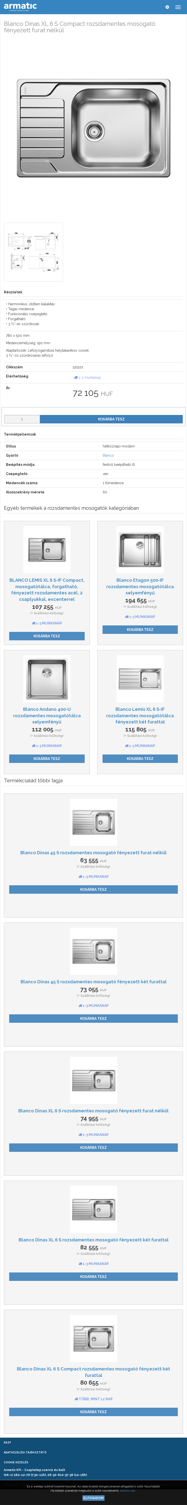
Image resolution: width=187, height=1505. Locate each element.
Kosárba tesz (111, 419)
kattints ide (128, 1490)
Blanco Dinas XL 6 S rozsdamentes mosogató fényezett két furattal (94, 1239)
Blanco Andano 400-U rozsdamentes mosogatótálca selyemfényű (47, 715)
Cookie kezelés (16, 1462)
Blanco (108, 455)
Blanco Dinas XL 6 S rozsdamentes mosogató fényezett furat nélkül (93, 1110)
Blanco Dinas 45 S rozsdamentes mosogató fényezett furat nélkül (93, 852)
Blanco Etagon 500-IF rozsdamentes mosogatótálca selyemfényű (140, 586)
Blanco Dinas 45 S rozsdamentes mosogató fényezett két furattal (94, 981)
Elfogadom (93, 1498)
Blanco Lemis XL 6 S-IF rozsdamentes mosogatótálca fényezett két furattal (140, 715)
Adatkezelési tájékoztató (25, 1452)
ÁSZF (7, 1442)
